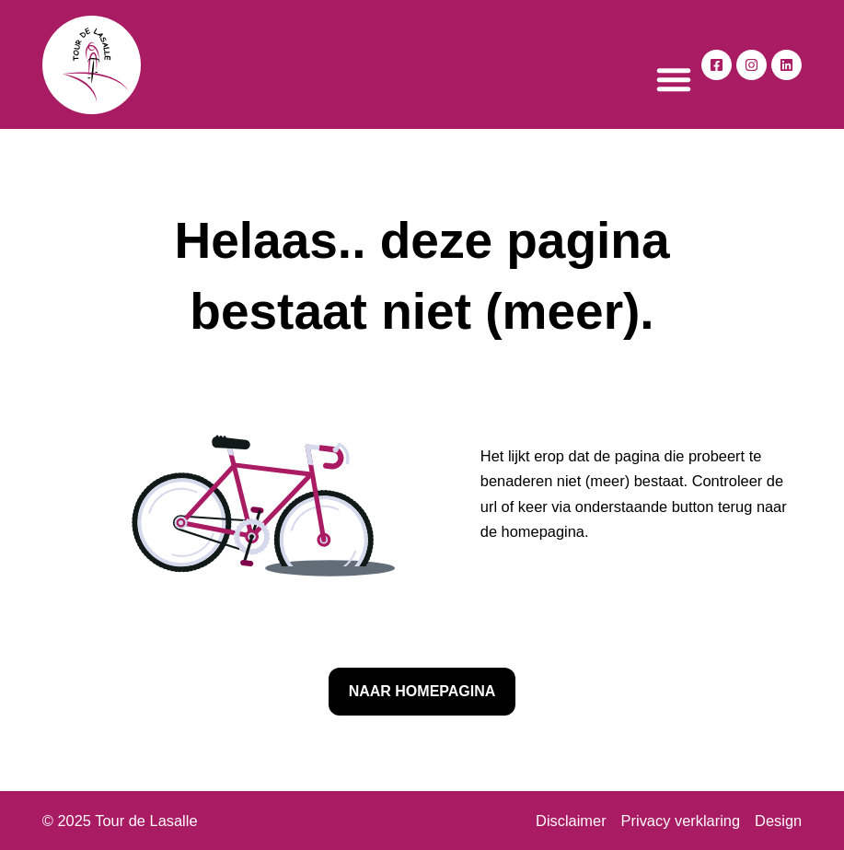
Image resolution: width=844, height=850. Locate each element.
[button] (673, 79)
